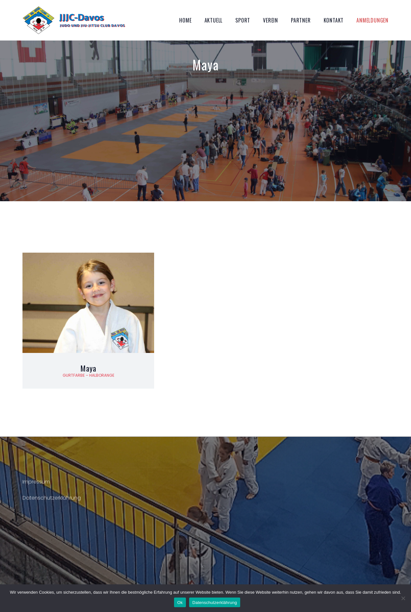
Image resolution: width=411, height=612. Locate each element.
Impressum (36, 486)
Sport (242, 20)
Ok (180, 602)
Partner (301, 20)
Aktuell (214, 20)
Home (185, 20)
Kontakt (334, 20)
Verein (270, 20)
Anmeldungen (372, 20)
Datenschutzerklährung (51, 502)
